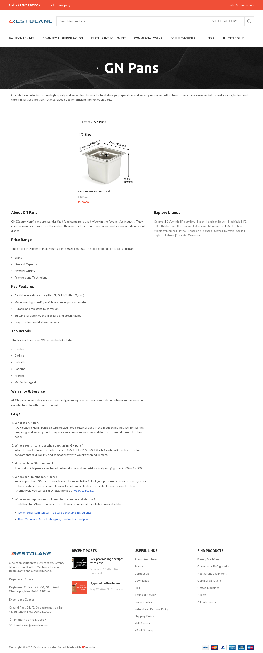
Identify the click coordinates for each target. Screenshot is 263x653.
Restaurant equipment (212, 572)
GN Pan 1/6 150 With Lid (94, 190)
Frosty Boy (188, 220)
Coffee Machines (208, 587)
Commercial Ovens (209, 579)
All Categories (206, 601)
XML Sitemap (143, 622)
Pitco (182, 229)
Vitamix (181, 234)
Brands (139, 565)
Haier (200, 220)
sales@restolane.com (242, 5)
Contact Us (142, 572)
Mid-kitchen (234, 225)
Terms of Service (145, 594)
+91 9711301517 (27, 5)
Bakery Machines (208, 558)
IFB (244, 220)
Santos (207, 229)
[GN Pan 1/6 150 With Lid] (105, 159)
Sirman (229, 229)
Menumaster (216, 225)
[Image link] (31, 552)
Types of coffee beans (105, 582)
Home (86, 121)
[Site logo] (30, 20)
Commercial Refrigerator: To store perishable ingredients (54, 511)
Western (194, 234)
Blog (137, 587)
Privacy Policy (143, 601)
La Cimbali (184, 225)
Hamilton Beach (216, 220)
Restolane (194, 229)
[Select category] (227, 21)
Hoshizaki (234, 220)
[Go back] (99, 68)
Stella (239, 229)
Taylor (158, 234)
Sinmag (218, 229)
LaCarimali (199, 225)
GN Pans (83, 196)
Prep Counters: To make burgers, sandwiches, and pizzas (54, 518)
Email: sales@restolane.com (31, 624)
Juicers (201, 594)
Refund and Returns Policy (152, 608)
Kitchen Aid (168, 225)
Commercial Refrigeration (213, 565)
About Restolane (146, 558)
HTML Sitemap (144, 629)
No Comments (115, 588)
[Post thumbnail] (79, 565)
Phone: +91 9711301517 (30, 618)
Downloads (142, 579)
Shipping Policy (144, 615)
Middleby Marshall (165, 229)
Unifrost (169, 234)
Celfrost (159, 220)
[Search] (155, 21)
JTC (156, 225)
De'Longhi (173, 220)
